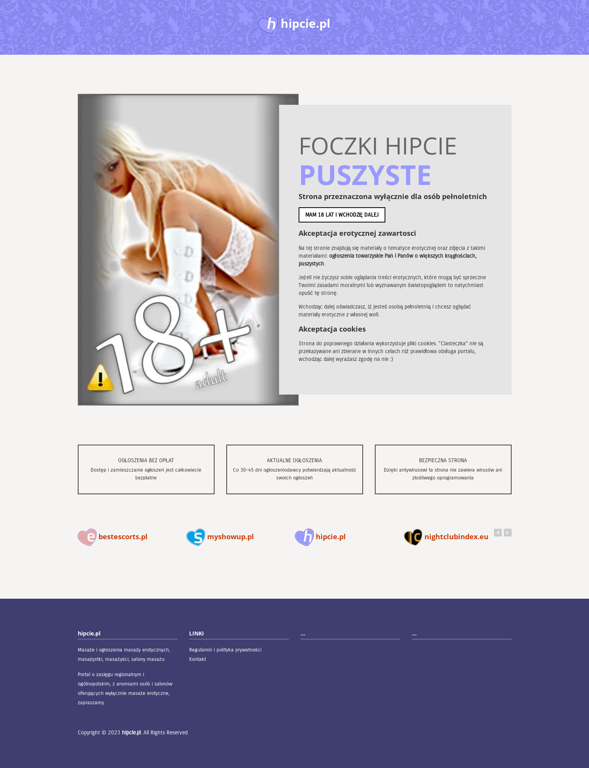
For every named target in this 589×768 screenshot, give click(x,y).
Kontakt (197, 659)
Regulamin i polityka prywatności (225, 650)
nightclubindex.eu (446, 536)
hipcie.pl (320, 536)
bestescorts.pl (113, 536)
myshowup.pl (220, 536)
